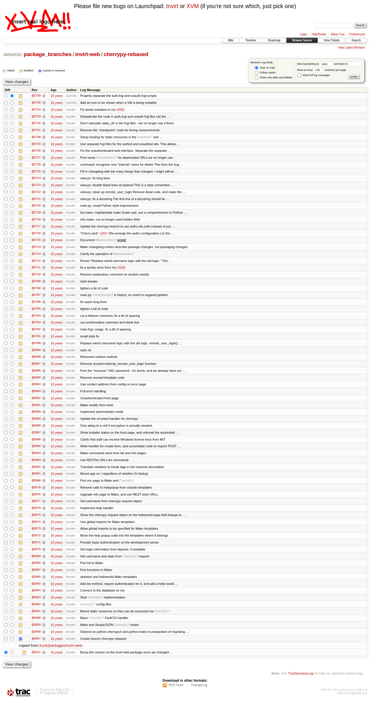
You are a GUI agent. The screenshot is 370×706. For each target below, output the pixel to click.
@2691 (36, 408)
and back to (348, 63)
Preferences (357, 34)
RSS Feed (176, 690)
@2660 (36, 623)
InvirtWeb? (145, 137)
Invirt (172, 6)
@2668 (36, 567)
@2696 (36, 373)
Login (303, 34)
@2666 (36, 581)
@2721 (36, 199)
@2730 (36, 137)
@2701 (36, 338)
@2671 (36, 546)
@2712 (36, 262)
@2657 (36, 644)
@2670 (36, 553)
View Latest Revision (351, 47)
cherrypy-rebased (126, 54)
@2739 (36, 95)
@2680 (36, 484)
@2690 (36, 415)
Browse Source (302, 40)
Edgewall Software (56, 698)
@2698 (36, 359)
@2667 (36, 574)
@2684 (36, 456)
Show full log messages (313, 75)
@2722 (36, 193)
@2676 (36, 512)
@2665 (36, 588)
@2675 (36, 519)
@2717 (36, 227)
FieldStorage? (103, 297)
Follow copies (265, 73)
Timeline (250, 40)
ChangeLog (199, 690)
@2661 (36, 616)
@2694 (36, 387)
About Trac (338, 34)
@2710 (36, 276)
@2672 (36, 539)
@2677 (36, 505)
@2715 (36, 241)
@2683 (36, 463)
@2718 (36, 220)
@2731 (36, 130)
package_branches (48, 54)
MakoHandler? (123, 255)
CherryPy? (126, 484)
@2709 (36, 283)
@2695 (36, 380)
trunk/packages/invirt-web (60, 651)
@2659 (36, 630)
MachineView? (106, 241)
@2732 (36, 123)
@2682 (36, 470)
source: (13, 54)
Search (356, 40)
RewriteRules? (106, 158)
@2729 (36, 144)
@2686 (36, 442)
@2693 (36, 394)
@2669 (36, 560)
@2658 (36, 637)
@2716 (36, 234)
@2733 (36, 116)
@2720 (36, 206)
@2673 (36, 533)
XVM (192, 6)
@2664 (36, 595)
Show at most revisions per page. (322, 70)
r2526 (121, 269)
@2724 (36, 179)
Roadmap (274, 40)
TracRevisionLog (300, 679)
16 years (57, 95)
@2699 (36, 352)
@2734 (36, 109)
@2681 (36, 477)
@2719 (36, 213)
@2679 (36, 491)
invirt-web (87, 54)
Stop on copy (265, 68)
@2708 (36, 290)
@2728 (36, 151)
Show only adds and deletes (273, 78)
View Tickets (332, 40)
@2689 (36, 421)
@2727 (36, 158)
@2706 (36, 304)
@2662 (36, 609)
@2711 (36, 269)
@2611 (36, 657)
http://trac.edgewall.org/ (352, 698)
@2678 (36, 498)
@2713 (36, 255)
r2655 (120, 109)
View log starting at (315, 63)
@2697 (36, 366)
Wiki (230, 40)
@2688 (36, 428)
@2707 (36, 297)
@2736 (36, 102)
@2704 (36, 317)
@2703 (36, 324)
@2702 (36, 331)
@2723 (36, 186)
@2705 (36, 310)
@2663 (36, 602)
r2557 (104, 234)
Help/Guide (319, 34)
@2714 (36, 248)
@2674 (36, 526)
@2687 (36, 435)
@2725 (36, 172)
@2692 (36, 401)
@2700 (36, 345)
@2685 (36, 449)
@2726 (36, 165)
